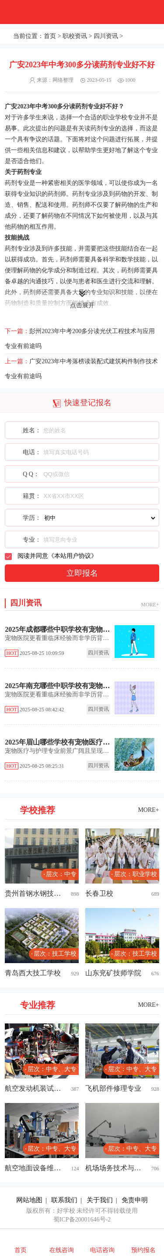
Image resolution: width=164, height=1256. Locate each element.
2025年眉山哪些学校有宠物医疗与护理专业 (71, 742)
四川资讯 (106, 36)
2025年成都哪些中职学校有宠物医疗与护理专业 (78, 629)
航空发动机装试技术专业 (33, 1088)
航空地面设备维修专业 (33, 1168)
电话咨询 (102, 1250)
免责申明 (135, 1200)
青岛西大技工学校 (33, 973)
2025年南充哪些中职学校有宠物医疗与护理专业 (78, 685)
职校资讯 (75, 36)
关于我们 (100, 1200)
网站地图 (29, 1200)
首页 (50, 36)
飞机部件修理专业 (113, 1088)
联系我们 (64, 1200)
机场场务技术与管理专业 (113, 1168)
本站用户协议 (72, 556)
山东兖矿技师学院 (113, 973)
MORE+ (150, 605)
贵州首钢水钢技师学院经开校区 (33, 893)
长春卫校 (99, 893)
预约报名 (143, 1250)
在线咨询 (61, 1250)
